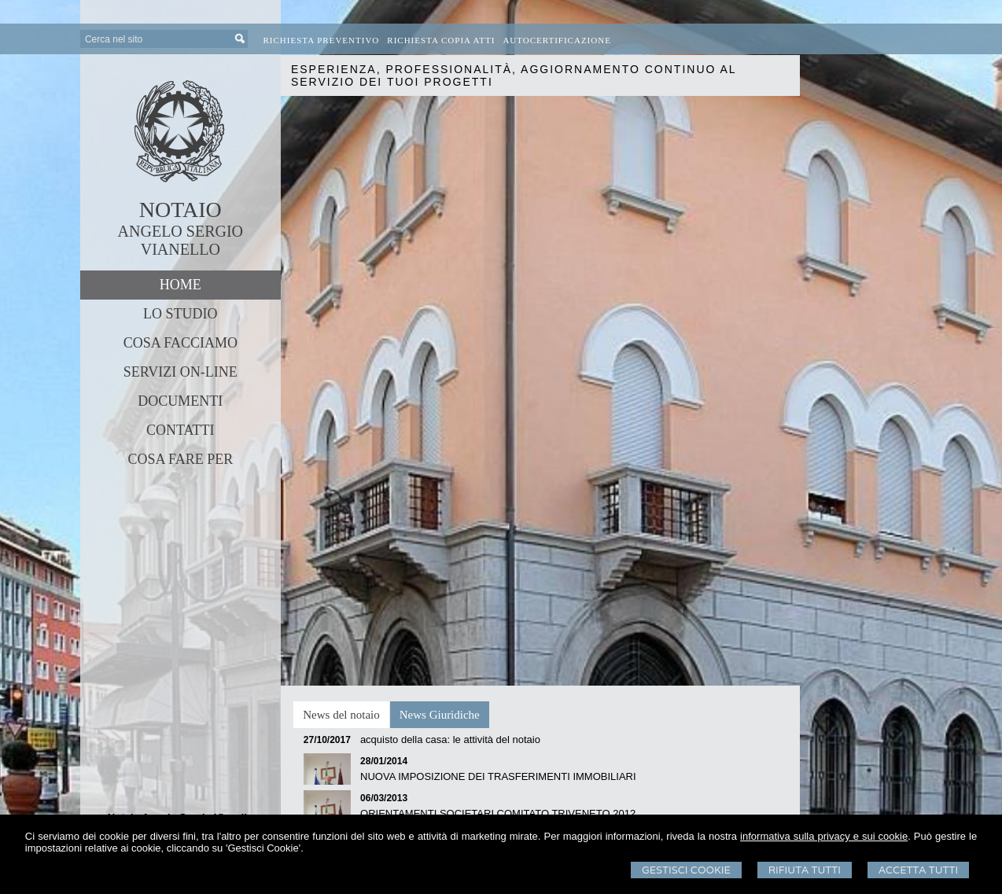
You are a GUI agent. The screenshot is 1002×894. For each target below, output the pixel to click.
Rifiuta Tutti (804, 870)
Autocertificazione (557, 40)
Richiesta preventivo (321, 40)
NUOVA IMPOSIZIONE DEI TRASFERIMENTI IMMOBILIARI (498, 776)
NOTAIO (180, 209)
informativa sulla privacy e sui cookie (824, 836)
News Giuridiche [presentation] (440, 714)
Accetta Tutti (918, 870)
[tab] (341, 714)
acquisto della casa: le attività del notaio (450, 739)
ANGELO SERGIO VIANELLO (180, 240)
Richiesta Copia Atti (441, 40)
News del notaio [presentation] (341, 714)
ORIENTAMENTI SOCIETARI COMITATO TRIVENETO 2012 (497, 813)
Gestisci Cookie (686, 870)
